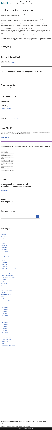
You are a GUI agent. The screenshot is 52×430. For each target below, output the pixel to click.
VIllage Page (16, 118)
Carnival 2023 (5, 328)
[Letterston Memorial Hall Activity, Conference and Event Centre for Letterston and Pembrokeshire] (17, 2)
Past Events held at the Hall (7, 300)
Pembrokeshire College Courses (8, 345)
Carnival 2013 (5, 311)
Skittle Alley (3, 279)
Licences (3, 260)
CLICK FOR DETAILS (5, 137)
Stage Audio (4, 249)
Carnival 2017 (5, 320)
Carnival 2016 (5, 317)
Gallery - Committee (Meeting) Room (10, 268)
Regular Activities (4, 108)
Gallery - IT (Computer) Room (8, 273)
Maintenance (4, 262)
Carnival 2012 (5, 309)
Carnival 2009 (5, 303)
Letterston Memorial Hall (6, 294)
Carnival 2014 (5, 313)
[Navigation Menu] (49, 3)
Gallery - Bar (4, 266)
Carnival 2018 (5, 322)
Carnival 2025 (5, 332)
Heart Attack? (4, 283)
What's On (3, 296)
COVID (2, 238)
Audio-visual (4, 247)
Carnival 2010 (5, 305)
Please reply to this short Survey (8, 288)
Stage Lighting (5, 251)
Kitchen (3, 258)
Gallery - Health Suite (6, 270)
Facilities (3, 243)
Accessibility (4, 245)
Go (37, 216)
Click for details (4, 190)
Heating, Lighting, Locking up (7, 256)
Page (9, 108)
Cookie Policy (4, 236)
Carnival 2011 (5, 307)
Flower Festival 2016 (6, 339)
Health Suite (4, 253)
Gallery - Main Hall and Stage (8, 277)
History (2, 285)
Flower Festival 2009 (6, 337)
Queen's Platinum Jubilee (6, 290)
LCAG (2, 298)
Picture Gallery (4, 264)
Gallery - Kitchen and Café (7, 275)
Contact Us (3, 234)
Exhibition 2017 (5, 335)
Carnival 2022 (5, 326)
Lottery (2, 343)
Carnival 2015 (5, 315)
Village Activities (4, 292)
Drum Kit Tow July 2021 (6, 241)
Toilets (2, 281)
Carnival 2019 (5, 324)
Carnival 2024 (5, 330)
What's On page (13, 62)
